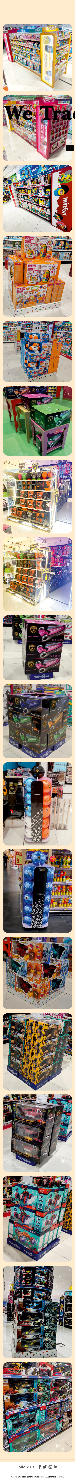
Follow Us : (27, 1467)
